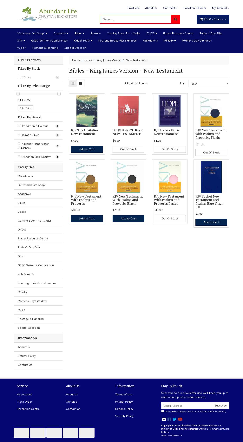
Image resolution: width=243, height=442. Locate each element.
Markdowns (150, 40)
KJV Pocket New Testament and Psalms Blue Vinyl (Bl (208, 202)
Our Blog (71, 401)
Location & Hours (195, 8)
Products (133, 8)
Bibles (78, 33)
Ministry (169, 40)
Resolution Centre (28, 409)
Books (95, 33)
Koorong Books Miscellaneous (117, 40)
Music (20, 47)
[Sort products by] (208, 83)
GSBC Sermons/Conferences (49, 40)
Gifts (20, 40)
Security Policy (124, 416)
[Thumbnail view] (73, 83)
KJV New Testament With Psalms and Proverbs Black (128, 200)
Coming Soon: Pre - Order (123, 33)
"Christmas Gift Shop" (31, 33)
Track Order (24, 401)
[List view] (80, 83)
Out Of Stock (128, 149)
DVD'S (151, 33)
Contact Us (170, 8)
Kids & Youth (82, 40)
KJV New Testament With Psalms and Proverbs (86, 200)
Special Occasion (75, 47)
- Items (212, 19)
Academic (60, 33)
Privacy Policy (124, 401)
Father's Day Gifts (211, 33)
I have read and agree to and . (194, 411)
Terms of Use (123, 394)
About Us (151, 8)
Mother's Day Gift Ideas (197, 40)
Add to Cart (87, 149)
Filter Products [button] (29, 60)
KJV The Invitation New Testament (85, 132)
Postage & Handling (45, 47)
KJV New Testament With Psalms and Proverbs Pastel (169, 200)
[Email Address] (186, 405)
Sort (182, 83)
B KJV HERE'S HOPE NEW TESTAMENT (127, 132)
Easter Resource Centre (178, 33)
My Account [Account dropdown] (219, 8)
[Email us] (164, 419)
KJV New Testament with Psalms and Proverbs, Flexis (210, 134)
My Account (24, 394)
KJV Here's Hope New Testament (166, 132)
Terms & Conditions (198, 411)
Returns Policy (27, 356)
